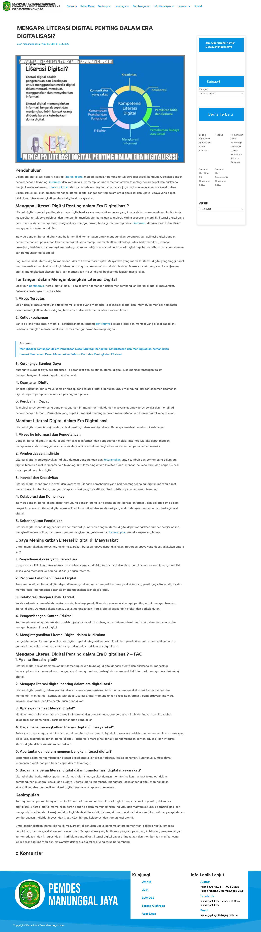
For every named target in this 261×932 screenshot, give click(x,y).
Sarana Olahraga (153, 906)
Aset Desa (149, 914)
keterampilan (112, 459)
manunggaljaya (31, 43)
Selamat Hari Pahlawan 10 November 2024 (221, 177)
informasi (55, 182)
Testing (219, 134)
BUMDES (148, 898)
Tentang (103, 6)
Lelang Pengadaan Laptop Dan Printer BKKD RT (205, 142)
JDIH (145, 890)
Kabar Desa (87, 6)
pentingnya (36, 285)
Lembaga (120, 6)
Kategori (203, 89)
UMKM (146, 882)
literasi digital (74, 176)
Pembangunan (141, 6)
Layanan (182, 6)
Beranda (72, 6)
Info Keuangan (162, 6)
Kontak (198, 6)
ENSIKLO (64, 43)
